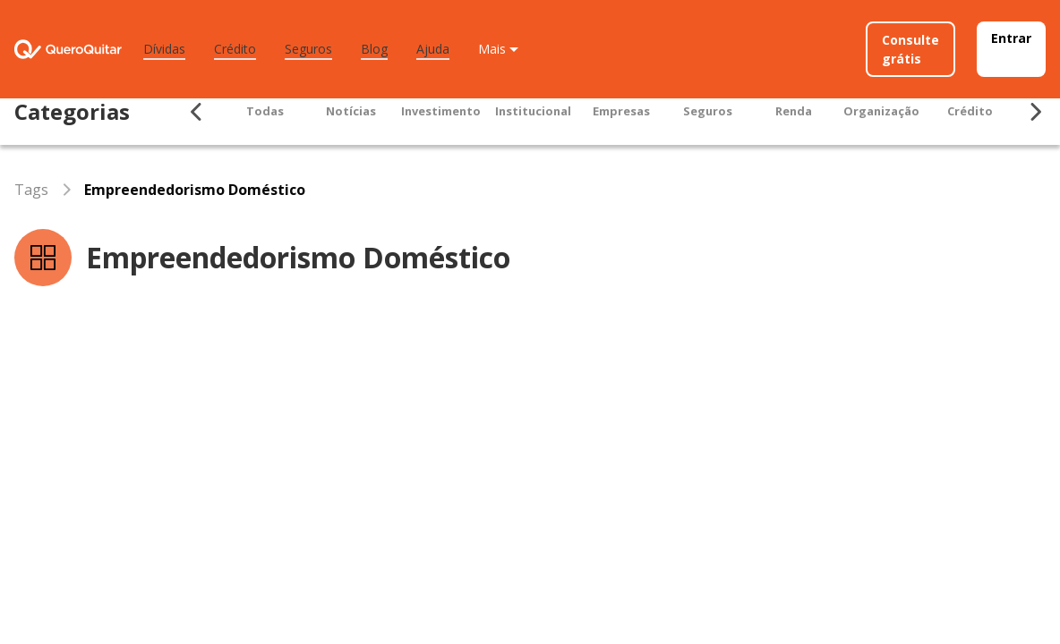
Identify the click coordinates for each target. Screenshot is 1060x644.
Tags (31, 189)
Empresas (621, 111)
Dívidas (164, 48)
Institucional (533, 111)
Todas (265, 111)
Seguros (308, 48)
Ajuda (432, 48)
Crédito (235, 48)
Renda (793, 111)
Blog (374, 48)
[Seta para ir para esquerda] (197, 112)
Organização (881, 111)
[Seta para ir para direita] (1035, 112)
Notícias (351, 111)
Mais (492, 48)
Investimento (441, 111)
